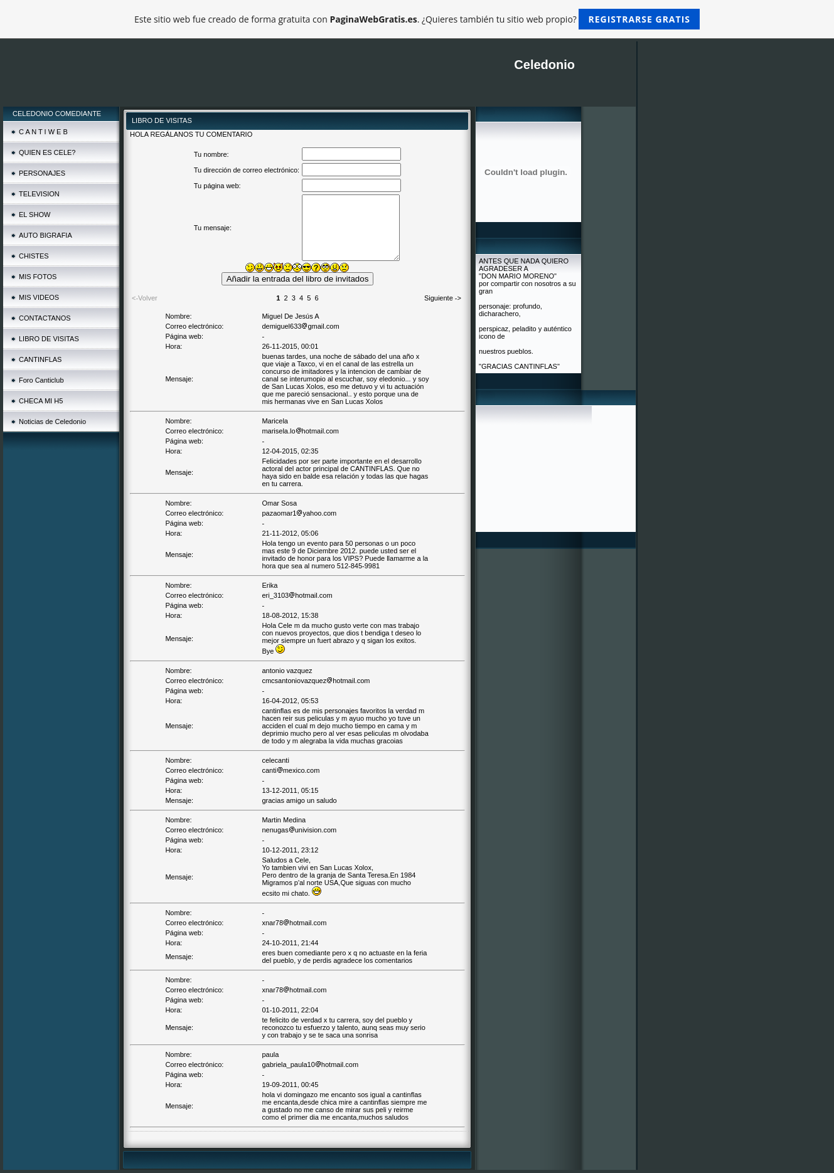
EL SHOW (34, 214)
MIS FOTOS (37, 276)
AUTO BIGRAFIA (45, 235)
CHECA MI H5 (41, 401)
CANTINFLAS (40, 359)
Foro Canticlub (41, 380)
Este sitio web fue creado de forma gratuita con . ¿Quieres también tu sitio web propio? (417, 19)
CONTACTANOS (45, 318)
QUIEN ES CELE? (47, 152)
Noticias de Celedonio (52, 421)
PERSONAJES (42, 173)
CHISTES (34, 256)
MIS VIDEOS (39, 297)
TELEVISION (39, 194)
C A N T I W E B (43, 131)
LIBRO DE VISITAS (49, 338)
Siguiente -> (442, 298)
